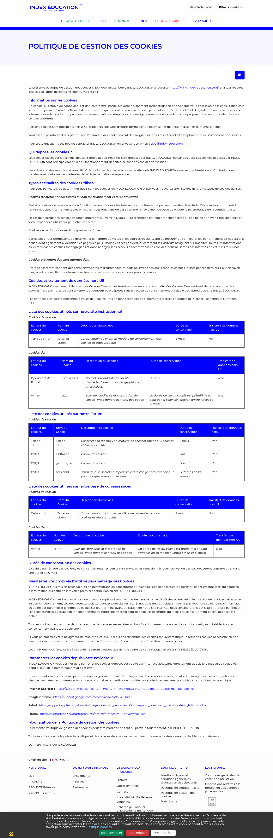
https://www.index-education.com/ (194, 87)
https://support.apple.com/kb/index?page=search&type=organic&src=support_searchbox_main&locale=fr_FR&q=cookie (122, 705)
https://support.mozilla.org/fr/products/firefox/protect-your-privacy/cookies (92, 714)
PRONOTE (122, 20)
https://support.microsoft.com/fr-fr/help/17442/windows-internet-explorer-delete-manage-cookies (125, 689)
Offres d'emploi (128, 786)
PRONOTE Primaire (76, 20)
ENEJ (142, 20)
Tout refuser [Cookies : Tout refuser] (137, 833)
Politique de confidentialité (180, 788)
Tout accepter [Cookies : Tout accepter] (111, 833)
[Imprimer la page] (240, 75)
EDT (103, 20)
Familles (78, 781)
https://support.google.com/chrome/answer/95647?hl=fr (92, 697)
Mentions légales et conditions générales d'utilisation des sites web (179, 779)
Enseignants (81, 776)
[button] (210, 801)
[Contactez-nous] (200, 7)
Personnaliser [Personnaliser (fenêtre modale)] (163, 833)
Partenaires (81, 787)
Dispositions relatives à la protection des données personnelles (222, 788)
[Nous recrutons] (230, 7)
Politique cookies (99, 827)
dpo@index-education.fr (168, 143)
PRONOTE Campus (170, 20)
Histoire (122, 780)
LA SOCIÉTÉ (202, 20)
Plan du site (169, 801)
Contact (122, 791)
